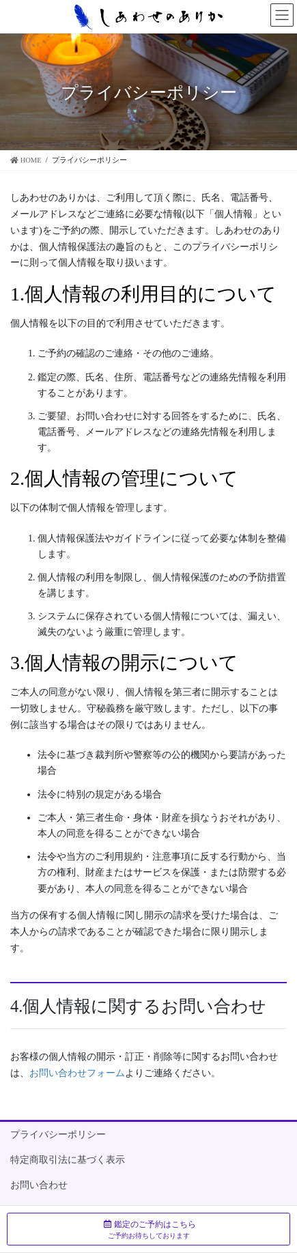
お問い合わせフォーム (77, 1073)
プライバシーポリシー (58, 1134)
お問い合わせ (39, 1185)
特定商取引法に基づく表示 (67, 1160)
